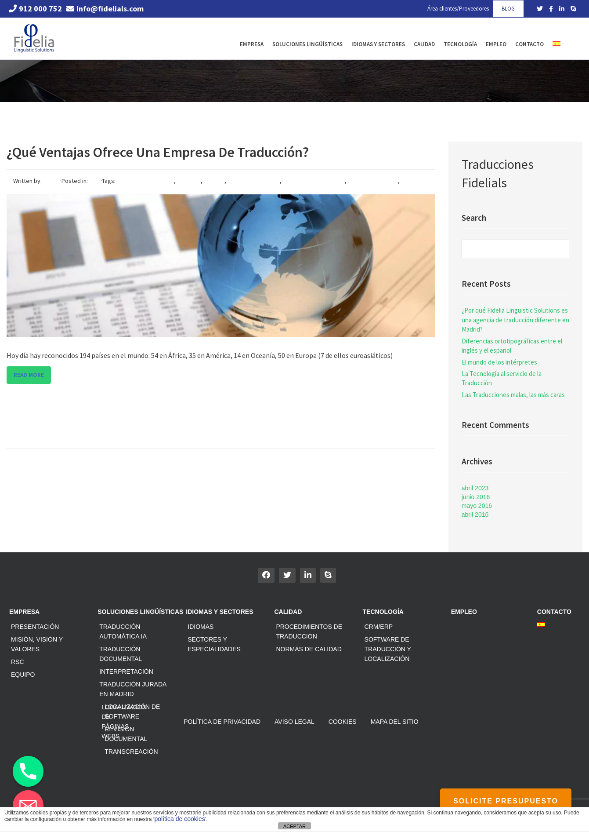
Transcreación (131, 751)
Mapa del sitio (395, 721)
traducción (27, 189)
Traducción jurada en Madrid (132, 689)
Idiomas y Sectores (378, 44)
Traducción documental (120, 654)
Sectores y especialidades (214, 644)
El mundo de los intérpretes (499, 362)
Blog (95, 181)
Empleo (496, 44)
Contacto (529, 44)
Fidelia (51, 181)
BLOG (508, 8)
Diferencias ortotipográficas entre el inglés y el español (512, 345)
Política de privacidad (222, 721)
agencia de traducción (145, 181)
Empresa (252, 44)
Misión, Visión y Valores (37, 644)
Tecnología (460, 44)
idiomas (214, 181)
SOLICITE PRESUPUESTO (505, 801)
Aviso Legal (294, 721)
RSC (17, 661)
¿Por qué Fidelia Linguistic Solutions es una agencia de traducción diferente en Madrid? (515, 319)
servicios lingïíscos (373, 181)
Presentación (35, 626)
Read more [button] (29, 375)
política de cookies (180, 818)
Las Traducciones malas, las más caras (513, 394)
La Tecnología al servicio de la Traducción (502, 378)
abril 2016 (475, 514)
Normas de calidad (308, 649)
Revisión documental (126, 734)
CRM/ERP (379, 626)
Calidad (424, 44)
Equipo (23, 674)
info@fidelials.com (105, 9)
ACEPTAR (294, 826)
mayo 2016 (477, 505)
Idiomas (200, 626)
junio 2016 (476, 496)
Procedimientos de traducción (309, 631)
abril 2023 (475, 488)
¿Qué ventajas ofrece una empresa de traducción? (158, 152)
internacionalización (254, 181)
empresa (189, 181)
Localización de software (132, 711)
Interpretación (126, 671)
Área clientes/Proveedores (458, 8)
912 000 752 (35, 9)
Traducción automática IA (123, 631)
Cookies (343, 721)
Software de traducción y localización (388, 649)
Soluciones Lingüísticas (307, 44)
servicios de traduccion (314, 181)
